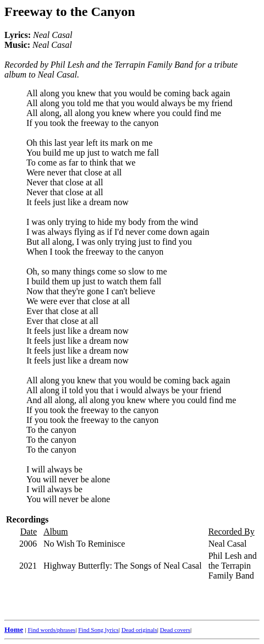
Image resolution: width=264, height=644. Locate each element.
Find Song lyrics (98, 629)
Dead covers (175, 629)
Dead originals (139, 629)
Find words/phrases (51, 629)
